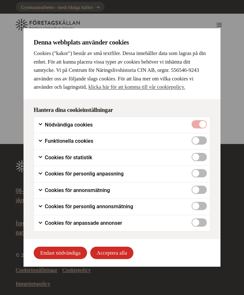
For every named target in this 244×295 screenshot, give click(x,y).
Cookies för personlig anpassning (81, 174)
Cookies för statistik (65, 157)
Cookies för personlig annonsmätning (85, 206)
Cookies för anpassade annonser (80, 223)
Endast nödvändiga (60, 253)
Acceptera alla (112, 253)
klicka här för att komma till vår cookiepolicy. (136, 87)
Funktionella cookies (65, 141)
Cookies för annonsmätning (74, 190)
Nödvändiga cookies (65, 125)
